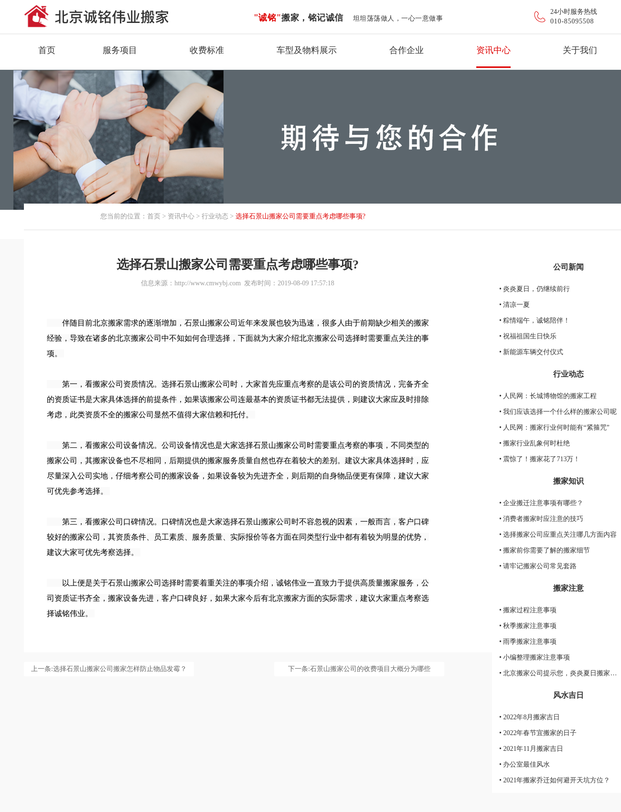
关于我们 (580, 50)
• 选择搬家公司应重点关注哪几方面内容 (558, 534)
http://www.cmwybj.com (207, 283)
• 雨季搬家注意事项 (528, 641)
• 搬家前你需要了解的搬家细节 (544, 550)
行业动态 (215, 216)
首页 (46, 50)
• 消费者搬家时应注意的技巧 (541, 518)
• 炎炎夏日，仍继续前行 (534, 288)
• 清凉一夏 (514, 304)
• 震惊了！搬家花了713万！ (539, 459)
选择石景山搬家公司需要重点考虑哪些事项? (300, 216)
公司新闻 (568, 267)
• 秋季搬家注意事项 (528, 625)
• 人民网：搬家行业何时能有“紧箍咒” (554, 427)
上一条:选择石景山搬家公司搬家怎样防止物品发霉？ (109, 668)
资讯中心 (493, 50)
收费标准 (207, 50)
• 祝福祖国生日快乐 (528, 336)
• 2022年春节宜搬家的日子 (538, 732)
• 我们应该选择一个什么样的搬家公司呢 (558, 411)
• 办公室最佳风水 (524, 764)
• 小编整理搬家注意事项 (534, 657)
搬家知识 (568, 481)
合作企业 (406, 50)
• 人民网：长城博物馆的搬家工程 (548, 396)
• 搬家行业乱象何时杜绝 (534, 443)
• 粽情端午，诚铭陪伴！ (534, 320)
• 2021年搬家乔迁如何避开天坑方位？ (554, 780)
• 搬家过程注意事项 (528, 610)
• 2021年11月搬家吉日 (531, 748)
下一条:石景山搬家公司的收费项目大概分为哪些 (359, 668)
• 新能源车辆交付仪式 (531, 352)
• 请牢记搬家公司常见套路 (538, 566)
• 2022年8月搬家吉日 (529, 717)
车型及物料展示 (307, 50)
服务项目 (120, 50)
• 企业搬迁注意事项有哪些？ (541, 503)
